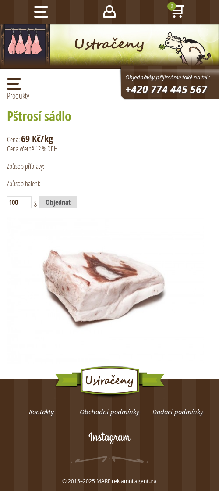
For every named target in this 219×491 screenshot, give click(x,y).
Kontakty (41, 411)
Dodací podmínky (177, 411)
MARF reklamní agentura (126, 480)
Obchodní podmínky (109, 411)
